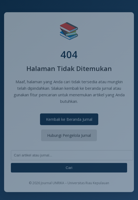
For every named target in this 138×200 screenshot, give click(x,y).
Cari (69, 168)
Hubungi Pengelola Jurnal (69, 136)
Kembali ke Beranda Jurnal (69, 119)
